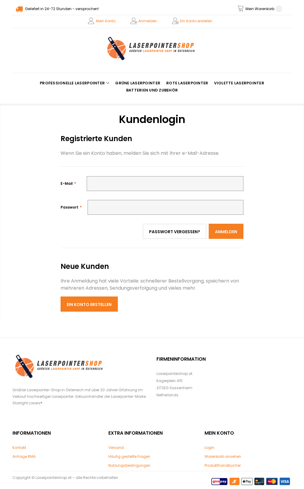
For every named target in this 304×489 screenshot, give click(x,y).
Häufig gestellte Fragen (129, 456)
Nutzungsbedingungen (129, 465)
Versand (116, 447)
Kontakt (19, 447)
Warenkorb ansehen (223, 456)
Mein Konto (105, 20)
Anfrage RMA (24, 456)
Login (209, 447)
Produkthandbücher (223, 465)
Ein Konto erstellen (196, 20)
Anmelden (147, 20)
